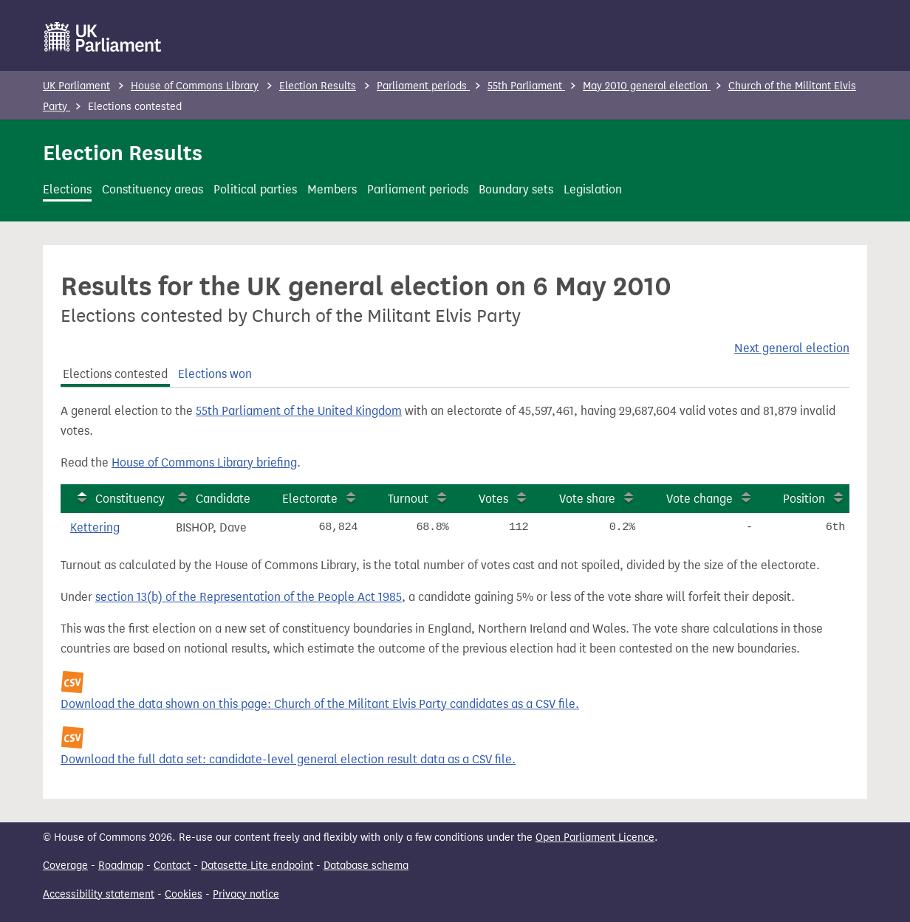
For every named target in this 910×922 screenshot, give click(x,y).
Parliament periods (423, 86)
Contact (172, 865)
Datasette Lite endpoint (257, 865)
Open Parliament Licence (595, 837)
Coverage (65, 865)
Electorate (310, 499)
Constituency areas (152, 189)
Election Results (317, 86)
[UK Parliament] (103, 37)
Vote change (699, 499)
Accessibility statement (98, 894)
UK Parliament (76, 86)
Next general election (791, 348)
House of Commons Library (195, 86)
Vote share (587, 499)
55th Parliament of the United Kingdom (299, 411)
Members (332, 189)
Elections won (215, 374)
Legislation (593, 189)
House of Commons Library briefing (204, 462)
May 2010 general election (647, 86)
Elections (67, 189)
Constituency (130, 499)
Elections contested (115, 374)
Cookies (183, 894)
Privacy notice (246, 894)
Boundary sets (516, 189)
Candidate (223, 499)
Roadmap (120, 865)
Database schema (366, 865)
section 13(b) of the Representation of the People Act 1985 (248, 597)
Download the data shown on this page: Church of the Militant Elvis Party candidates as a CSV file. (320, 704)
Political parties (255, 189)
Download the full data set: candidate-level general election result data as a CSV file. (288, 759)
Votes (493, 499)
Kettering (95, 527)
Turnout (408, 499)
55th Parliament (526, 86)
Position (804, 499)
